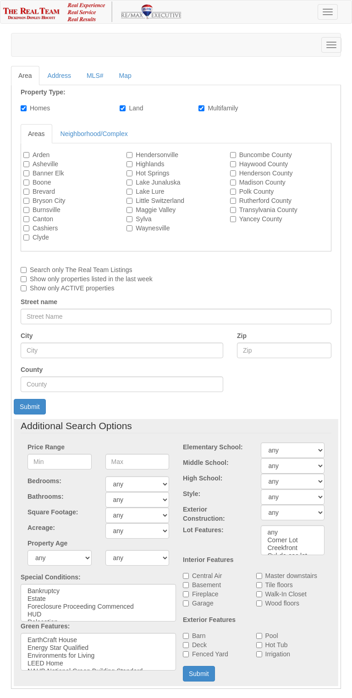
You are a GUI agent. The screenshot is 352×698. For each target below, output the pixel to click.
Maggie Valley (156, 209)
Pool (271, 635)
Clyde (41, 237)
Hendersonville (157, 154)
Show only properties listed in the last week (91, 279)
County (32, 369)
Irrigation (277, 654)
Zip (242, 335)
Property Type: (43, 92)
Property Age (47, 543)
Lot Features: (203, 530)
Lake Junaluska (158, 182)
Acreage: (41, 527)
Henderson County (266, 173)
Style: (191, 493)
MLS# (95, 75)
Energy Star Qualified (98, 648)
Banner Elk (48, 173)
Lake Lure (150, 191)
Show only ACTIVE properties (72, 288)
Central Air (207, 575)
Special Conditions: (51, 577)
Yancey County (260, 219)
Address (59, 75)
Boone (42, 182)
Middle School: (206, 462)
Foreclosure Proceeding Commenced (98, 607)
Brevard (44, 191)
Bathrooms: (46, 496)
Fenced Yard (210, 654)
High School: (202, 478)
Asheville (45, 164)
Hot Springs (152, 173)
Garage (203, 603)
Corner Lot (293, 540)
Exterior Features (209, 619)
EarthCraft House (98, 640)
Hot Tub (276, 645)
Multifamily (223, 108)
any (293, 532)
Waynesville (153, 228)
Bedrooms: (44, 481)
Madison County (262, 182)
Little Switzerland (160, 200)
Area (25, 75)
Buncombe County (265, 154)
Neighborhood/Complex (94, 133)
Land (136, 108)
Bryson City (49, 200)
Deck (199, 645)
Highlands (150, 164)
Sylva (143, 219)
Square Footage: (53, 512)
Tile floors (279, 585)
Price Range (46, 447)
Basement (206, 585)
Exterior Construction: (204, 514)
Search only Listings (81, 269)
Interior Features (208, 559)
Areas (36, 133)
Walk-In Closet (286, 594)
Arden (41, 154)
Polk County (256, 191)
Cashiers (45, 228)
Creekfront (293, 548)
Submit (30, 406)
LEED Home (98, 663)
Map (125, 75)
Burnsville (46, 209)
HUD (98, 614)
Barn (199, 635)
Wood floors (282, 603)
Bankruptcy (98, 591)
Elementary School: (213, 447)
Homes (40, 108)
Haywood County (263, 164)
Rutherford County (265, 200)
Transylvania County (268, 209)
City (27, 335)
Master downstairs (291, 575)
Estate (98, 599)
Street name (39, 301)
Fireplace (205, 594)
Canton (43, 219)
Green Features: (45, 626)
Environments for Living (98, 656)
